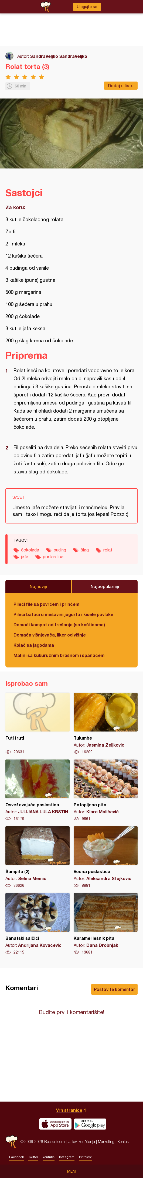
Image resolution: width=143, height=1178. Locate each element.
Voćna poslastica (106, 857)
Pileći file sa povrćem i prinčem (46, 604)
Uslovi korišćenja (81, 1141)
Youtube (49, 1157)
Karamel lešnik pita (106, 924)
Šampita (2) (37, 857)
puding (60, 549)
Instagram (66, 1157)
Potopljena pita (106, 790)
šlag (85, 549)
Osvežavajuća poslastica (37, 790)
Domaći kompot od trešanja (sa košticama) (59, 624)
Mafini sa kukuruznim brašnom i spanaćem (58, 655)
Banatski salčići (37, 924)
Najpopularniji (105, 586)
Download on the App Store (55, 1124)
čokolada (30, 549)
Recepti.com (11, 1141)
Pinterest (85, 1157)
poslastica (53, 556)
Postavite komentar (114, 989)
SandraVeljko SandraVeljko (58, 56)
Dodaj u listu (121, 85)
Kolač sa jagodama (33, 645)
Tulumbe (106, 724)
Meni (71, 1171)
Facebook (16, 1157)
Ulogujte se (87, 7)
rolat (107, 549)
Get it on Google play (90, 1124)
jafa (24, 556)
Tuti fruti (37, 724)
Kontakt (123, 1141)
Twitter (33, 1157)
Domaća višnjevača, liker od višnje (49, 634)
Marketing (106, 1141)
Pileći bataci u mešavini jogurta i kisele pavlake (63, 614)
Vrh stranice (69, 1110)
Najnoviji (38, 586)
